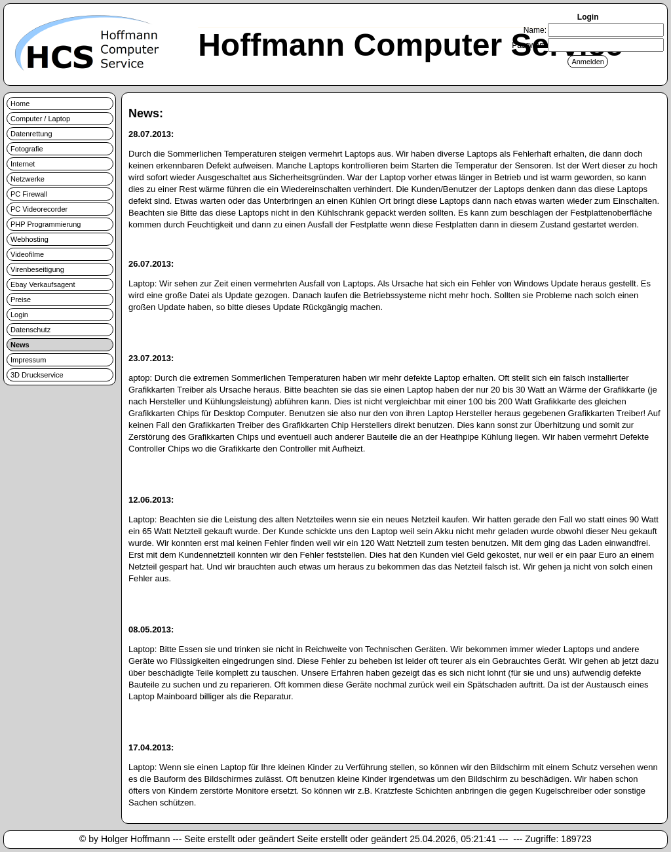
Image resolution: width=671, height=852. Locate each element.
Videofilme (27, 254)
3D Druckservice (37, 375)
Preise (20, 299)
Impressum (28, 360)
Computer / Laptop (40, 119)
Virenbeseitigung (37, 269)
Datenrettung (31, 134)
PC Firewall (28, 194)
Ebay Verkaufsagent (42, 284)
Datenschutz (30, 330)
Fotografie (26, 149)
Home (19, 103)
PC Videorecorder (38, 209)
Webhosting (29, 239)
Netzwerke (27, 179)
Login (19, 315)
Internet (22, 164)
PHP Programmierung (45, 224)
